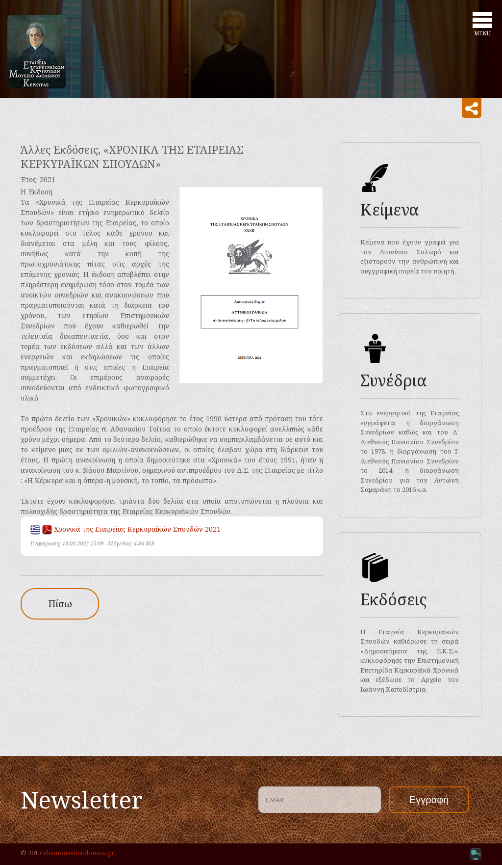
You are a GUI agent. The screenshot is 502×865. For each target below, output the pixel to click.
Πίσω (60, 603)
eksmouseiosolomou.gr (78, 852)
